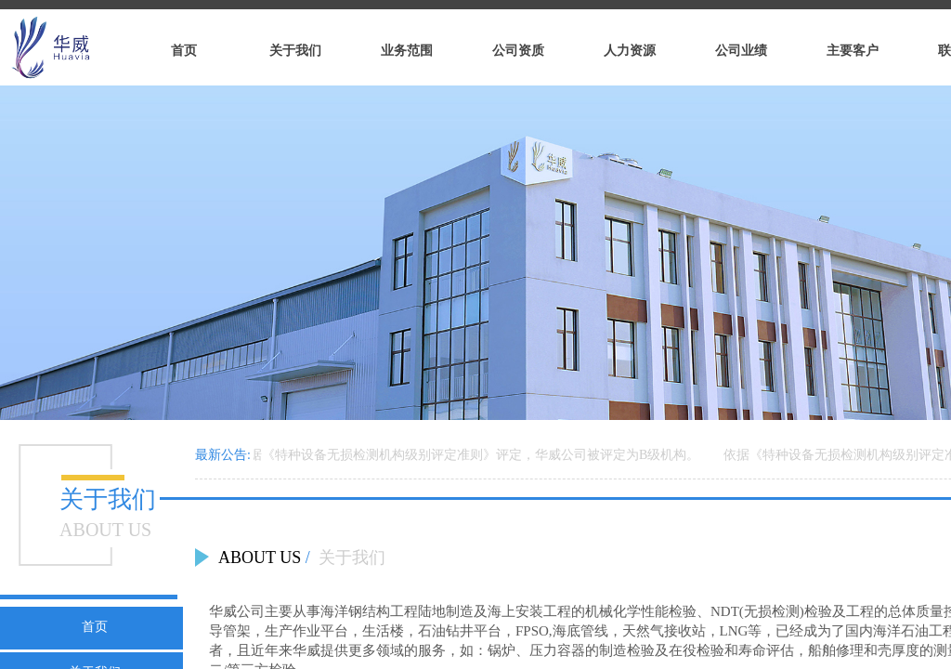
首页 (95, 626)
